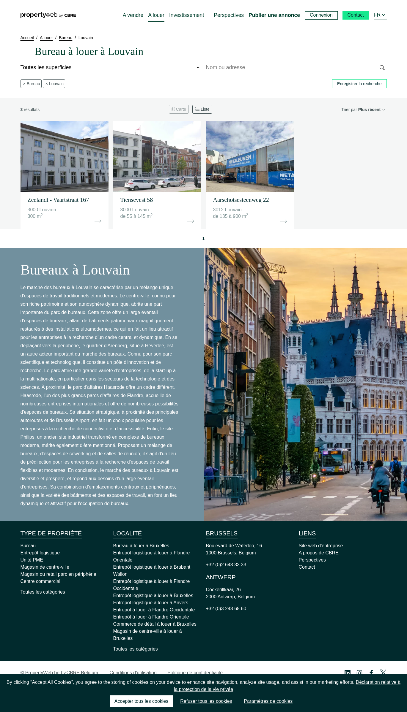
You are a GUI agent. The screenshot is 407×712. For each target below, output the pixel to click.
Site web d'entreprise (321, 545)
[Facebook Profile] (371, 672)
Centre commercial (40, 581)
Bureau (28, 545)
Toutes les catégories (43, 591)
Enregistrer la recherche (359, 83)
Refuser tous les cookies (206, 701)
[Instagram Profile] (359, 672)
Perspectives (312, 559)
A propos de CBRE (319, 552)
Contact (307, 567)
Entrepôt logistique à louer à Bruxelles (153, 595)
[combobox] (289, 67)
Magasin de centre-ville (45, 567)
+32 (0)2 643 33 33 (226, 564)
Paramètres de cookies (268, 701)
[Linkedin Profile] (347, 672)
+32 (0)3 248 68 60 (226, 608)
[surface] (111, 67)
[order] (372, 110)
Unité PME (32, 559)
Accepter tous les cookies (141, 701)
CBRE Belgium (82, 672)
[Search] (382, 67)
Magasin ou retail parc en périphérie (58, 574)
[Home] (48, 15)
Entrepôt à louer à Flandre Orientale (151, 616)
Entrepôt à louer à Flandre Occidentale (154, 609)
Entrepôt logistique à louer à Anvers (150, 602)
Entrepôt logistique (40, 552)
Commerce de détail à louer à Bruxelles (155, 624)
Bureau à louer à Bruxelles (141, 545)
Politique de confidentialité (195, 672)
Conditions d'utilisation (133, 672)
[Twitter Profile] (383, 672)
